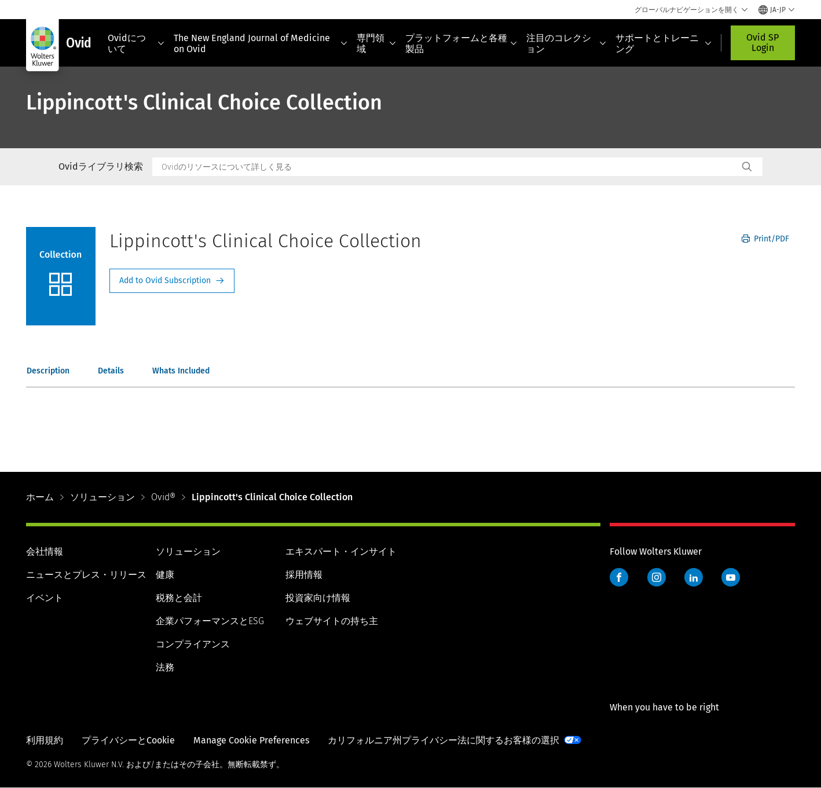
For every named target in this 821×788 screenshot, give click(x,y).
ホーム (40, 497)
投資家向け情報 (317, 597)
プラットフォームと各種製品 (461, 43)
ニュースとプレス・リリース (86, 574)
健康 (165, 574)
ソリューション (102, 497)
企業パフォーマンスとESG (210, 620)
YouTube (730, 577)
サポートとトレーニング (663, 43)
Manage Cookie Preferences (251, 740)
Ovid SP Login (762, 42)
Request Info (172, 280)
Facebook (619, 577)
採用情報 (303, 574)
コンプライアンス (193, 644)
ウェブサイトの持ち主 (331, 620)
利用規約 (44, 740)
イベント (44, 597)
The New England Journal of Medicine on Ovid (260, 43)
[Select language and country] (776, 10)
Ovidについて (136, 43)
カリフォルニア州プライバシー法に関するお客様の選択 (443, 740)
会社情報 (44, 551)
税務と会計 (179, 597)
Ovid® (163, 497)
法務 (165, 667)
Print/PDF (765, 239)
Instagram (656, 577)
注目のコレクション (566, 43)
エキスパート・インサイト (341, 551)
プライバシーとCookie (128, 740)
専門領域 (376, 43)
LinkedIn (693, 577)
